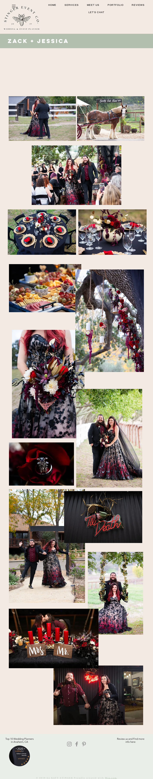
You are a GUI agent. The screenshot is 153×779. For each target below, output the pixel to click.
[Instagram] (69, 744)
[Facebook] (77, 744)
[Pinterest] (84, 744)
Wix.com (111, 778)
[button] (14, 6)
